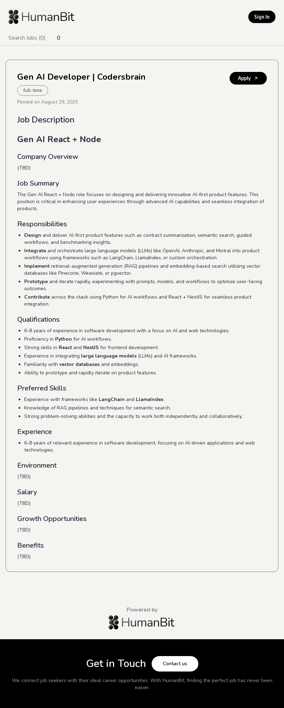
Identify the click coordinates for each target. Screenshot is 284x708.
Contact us (175, 663)
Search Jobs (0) (27, 38)
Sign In (262, 17)
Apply (248, 78)
